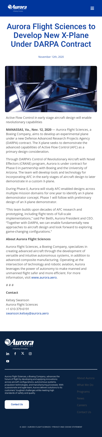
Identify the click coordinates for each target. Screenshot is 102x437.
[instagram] (30, 354)
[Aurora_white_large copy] (17, 6)
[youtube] (8, 361)
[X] (23, 353)
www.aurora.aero (44, 277)
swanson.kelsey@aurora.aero (27, 313)
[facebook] (15, 354)
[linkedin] (8, 354)
